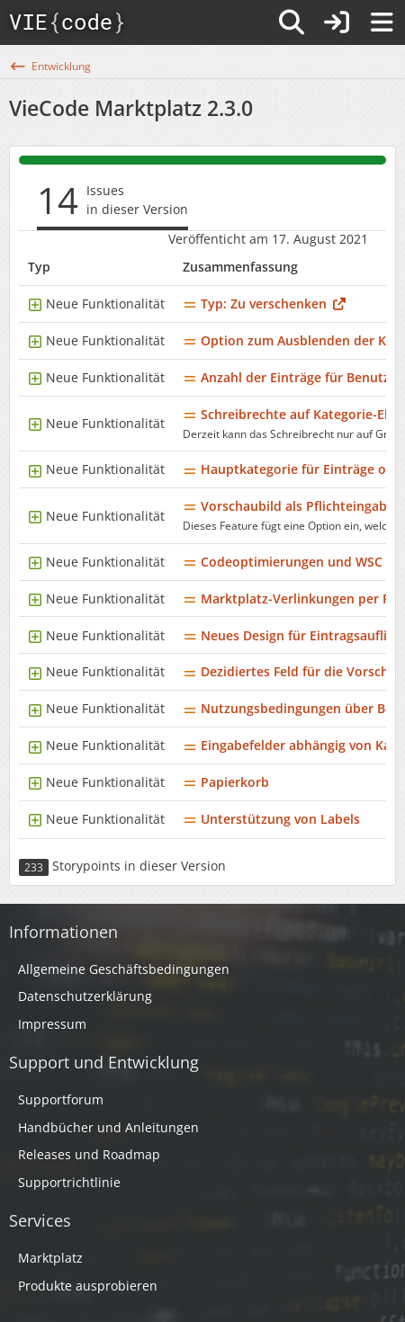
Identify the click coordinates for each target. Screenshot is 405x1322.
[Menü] (382, 22)
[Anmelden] (337, 22)
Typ (39, 266)
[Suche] (292, 22)
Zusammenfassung (240, 266)
